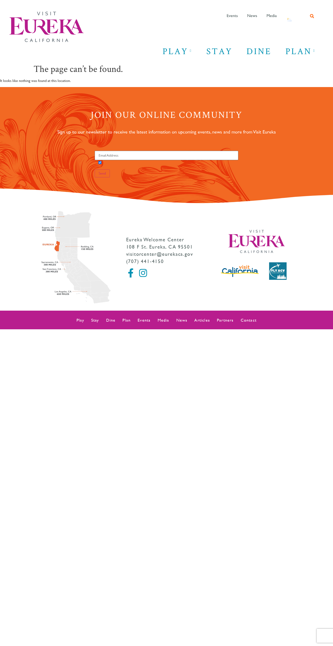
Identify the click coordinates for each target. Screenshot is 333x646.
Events (232, 16)
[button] (312, 16)
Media (272, 16)
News (252, 16)
